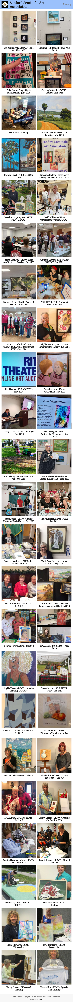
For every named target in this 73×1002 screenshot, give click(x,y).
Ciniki (41, 999)
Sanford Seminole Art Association (27, 4)
